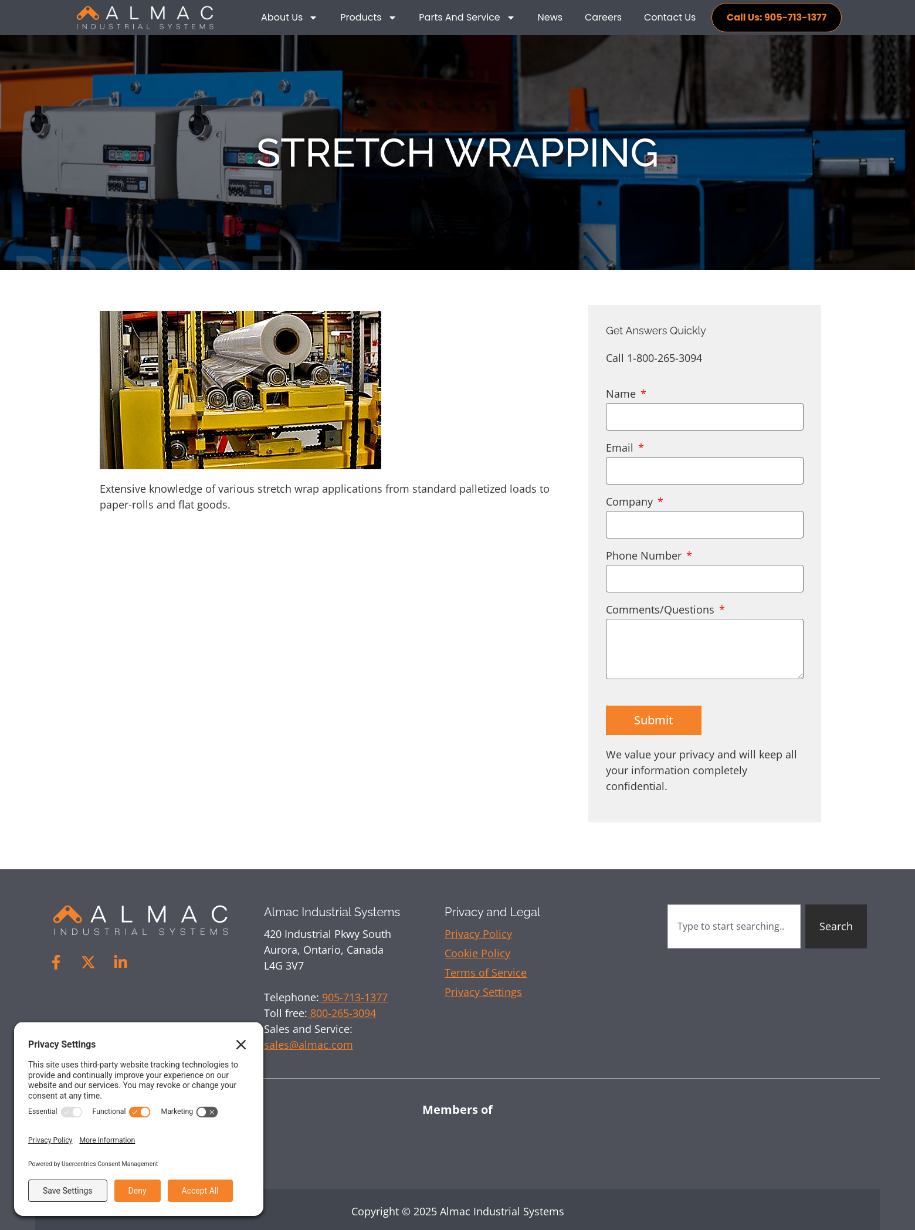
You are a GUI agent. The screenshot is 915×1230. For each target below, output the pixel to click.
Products (368, 17)
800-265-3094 (341, 1013)
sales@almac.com (308, 1045)
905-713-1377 (353, 997)
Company (631, 502)
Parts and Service (467, 17)
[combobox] (734, 926)
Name (622, 394)
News (550, 17)
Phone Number (645, 556)
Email (621, 448)
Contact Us (670, 17)
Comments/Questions (661, 610)
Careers (603, 17)
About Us (289, 17)
